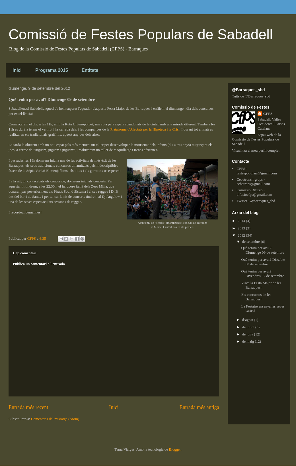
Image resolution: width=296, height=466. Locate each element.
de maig (248, 341)
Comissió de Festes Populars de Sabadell (141, 34)
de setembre (251, 241)
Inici (17, 70)
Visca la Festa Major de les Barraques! (261, 285)
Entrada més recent (28, 407)
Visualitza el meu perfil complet (255, 150)
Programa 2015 (51, 70)
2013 (242, 228)
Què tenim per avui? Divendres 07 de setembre (262, 273)
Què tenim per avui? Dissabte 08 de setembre (263, 261)
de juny (248, 334)
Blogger (174, 449)
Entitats (90, 70)
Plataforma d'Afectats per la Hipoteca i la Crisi (145, 129)
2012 (242, 235)
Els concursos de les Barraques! (256, 296)
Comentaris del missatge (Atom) (55, 419)
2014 (242, 221)
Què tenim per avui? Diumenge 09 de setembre (262, 250)
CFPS (268, 113)
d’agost (248, 320)
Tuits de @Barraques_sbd (251, 96)
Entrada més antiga (199, 407)
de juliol (248, 327)
